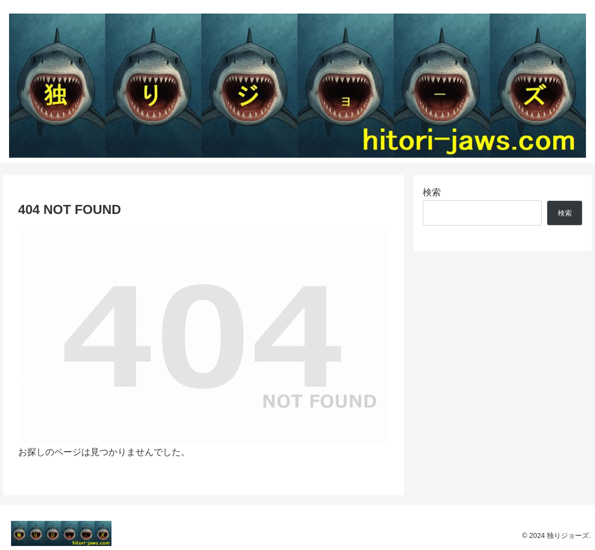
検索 (432, 192)
